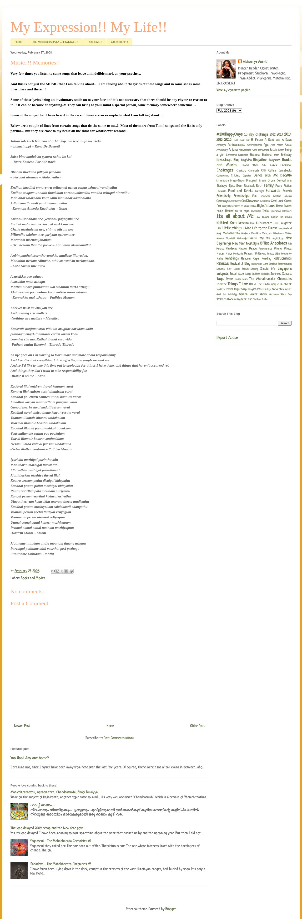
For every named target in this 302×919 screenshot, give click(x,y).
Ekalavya (221, 186)
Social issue (237, 274)
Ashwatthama (245, 150)
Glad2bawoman (250, 201)
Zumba (264, 299)
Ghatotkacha (235, 201)
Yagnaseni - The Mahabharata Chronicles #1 (60, 841)
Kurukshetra (264, 223)
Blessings (224, 160)
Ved (256, 289)
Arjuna (233, 150)
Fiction (288, 186)
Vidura (261, 289)
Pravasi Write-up (255, 254)
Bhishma (267, 155)
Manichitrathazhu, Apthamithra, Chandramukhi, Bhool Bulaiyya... (54, 792)
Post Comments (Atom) (119, 738)
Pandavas (231, 249)
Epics (232, 186)
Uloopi (251, 289)
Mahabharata (231, 233)
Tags (220, 279)
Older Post (197, 726)
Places (220, 254)
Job (258, 217)
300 (247, 140)
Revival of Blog (240, 264)
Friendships (241, 196)
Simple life (267, 269)
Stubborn (256, 274)
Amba (288, 145)
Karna (274, 217)
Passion (243, 249)
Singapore (285, 269)
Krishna (243, 223)
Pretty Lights (273, 253)
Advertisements (254, 145)
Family (268, 185)
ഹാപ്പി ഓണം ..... (42, 805)
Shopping (254, 269)
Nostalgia (252, 244)
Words (263, 294)
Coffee (272, 170)
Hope (246, 211)
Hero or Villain (242, 206)
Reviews (222, 263)
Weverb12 (278, 289)
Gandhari (277, 196)
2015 (219, 140)
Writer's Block (224, 299)
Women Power (248, 294)
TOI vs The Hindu (259, 284)
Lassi (276, 223)
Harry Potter (228, 206)
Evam (239, 186)
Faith (259, 186)
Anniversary (222, 150)
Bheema (255, 155)
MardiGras (256, 233)
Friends (287, 191)
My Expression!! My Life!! (88, 27)
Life (218, 228)
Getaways (222, 201)
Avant (254, 150)
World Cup (286, 294)
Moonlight (230, 238)
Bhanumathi (243, 155)
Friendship (223, 196)
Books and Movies (33, 578)
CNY (263, 170)
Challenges (224, 170)
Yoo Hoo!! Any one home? (29, 758)
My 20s (265, 238)
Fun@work (265, 196)
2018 (236, 140)
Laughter (286, 223)
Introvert (287, 211)
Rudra (265, 264)
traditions (220, 289)
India (265, 211)
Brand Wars (250, 165)
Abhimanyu (221, 145)
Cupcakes (247, 175)
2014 (288, 134)
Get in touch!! (119, 42)
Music (253, 238)
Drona (271, 180)
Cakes (273, 165)
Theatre (221, 284)
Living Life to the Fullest (260, 228)
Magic (219, 233)
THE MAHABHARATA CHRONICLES (54, 42)
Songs (248, 274)
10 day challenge (256, 135)
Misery (220, 238)
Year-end (246, 299)
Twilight (244, 289)
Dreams (262, 180)
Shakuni (245, 269)
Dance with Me (266, 175)
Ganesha (288, 196)
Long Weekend (285, 228)
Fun (254, 196)
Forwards (273, 191)
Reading (266, 258)
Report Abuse (227, 338)
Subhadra (265, 274)
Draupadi (251, 180)
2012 (272, 135)
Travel (229, 289)
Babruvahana (263, 150)
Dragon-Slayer (237, 180)
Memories (267, 233)
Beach (281, 150)
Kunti (252, 223)
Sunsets (287, 274)
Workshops (274, 294)
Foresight (259, 191)
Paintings (220, 248)
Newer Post (22, 726)
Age (266, 145)
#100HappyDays (229, 134)
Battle (273, 150)
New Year (238, 244)
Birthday (286, 155)
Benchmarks (231, 155)
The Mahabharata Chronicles (270, 279)
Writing (237, 299)
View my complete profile (233, 90)
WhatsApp (232, 294)
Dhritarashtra (222, 180)
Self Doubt (233, 269)
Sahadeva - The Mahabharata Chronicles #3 (60, 864)
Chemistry (241, 170)
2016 (228, 140)
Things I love (238, 284)
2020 (242, 140)
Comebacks (285, 170)
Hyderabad (256, 211)
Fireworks (221, 191)
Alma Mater (277, 145)
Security (220, 269)
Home (18, 42)
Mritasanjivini (242, 238)
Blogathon (260, 160)
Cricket (235, 175)
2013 (280, 135)
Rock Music (257, 264)
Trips (236, 289)
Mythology (277, 238)
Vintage (268, 289)
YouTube (257, 299)
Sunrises (276, 274)
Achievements (236, 145)
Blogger (170, 909)
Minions (288, 233)
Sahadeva (273, 264)
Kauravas (286, 217)
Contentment (222, 175)
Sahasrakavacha (285, 264)
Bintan (276, 155)
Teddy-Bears (241, 279)
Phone (278, 249)
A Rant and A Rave (278, 140)
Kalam (265, 217)
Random (246, 258)
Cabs (264, 165)
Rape (256, 258)
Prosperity (286, 253)
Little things (232, 228)
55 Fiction (257, 140)
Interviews (276, 211)
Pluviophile (238, 253)
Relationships (283, 258)
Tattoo (229, 279)
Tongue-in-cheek (281, 284)
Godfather (265, 201)
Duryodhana (284, 180)
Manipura (245, 233)
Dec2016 (286, 175)
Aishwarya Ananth (255, 62)
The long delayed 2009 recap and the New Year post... (47, 828)
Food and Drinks (240, 191)
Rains (219, 258)
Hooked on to (233, 211)
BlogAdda (246, 160)
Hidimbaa (253, 206)
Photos (288, 249)
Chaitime (286, 165)
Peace (253, 249)
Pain (290, 243)
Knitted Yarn (226, 223)
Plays (229, 254)
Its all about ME (235, 217)
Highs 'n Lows (266, 206)
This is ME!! (94, 42)
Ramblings (232, 258)
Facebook (249, 186)
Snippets (222, 274)
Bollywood (274, 160)
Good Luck (277, 201)
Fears (278, 186)
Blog (236, 160)
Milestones (278, 233)
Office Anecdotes (273, 243)
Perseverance (265, 248)
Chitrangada (253, 170)
